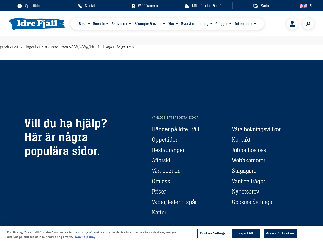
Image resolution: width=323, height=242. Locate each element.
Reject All (246, 233)
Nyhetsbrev (245, 191)
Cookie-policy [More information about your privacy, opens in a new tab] (85, 237)
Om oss (161, 181)
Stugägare (244, 170)
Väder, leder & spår (174, 201)
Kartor (159, 212)
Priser (159, 191)
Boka (82, 24)
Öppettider (164, 139)
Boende (99, 24)
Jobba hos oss (249, 150)
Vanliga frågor (248, 181)
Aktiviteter (119, 24)
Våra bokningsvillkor (256, 129)
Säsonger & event (148, 24)
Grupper (221, 24)
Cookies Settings (252, 201)
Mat (171, 24)
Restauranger (168, 150)
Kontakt (241, 139)
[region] (161, 234)
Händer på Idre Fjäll (175, 129)
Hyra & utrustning (195, 24)
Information (243, 24)
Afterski (161, 160)
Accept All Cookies (280, 233)
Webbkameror (248, 160)
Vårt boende (166, 170)
